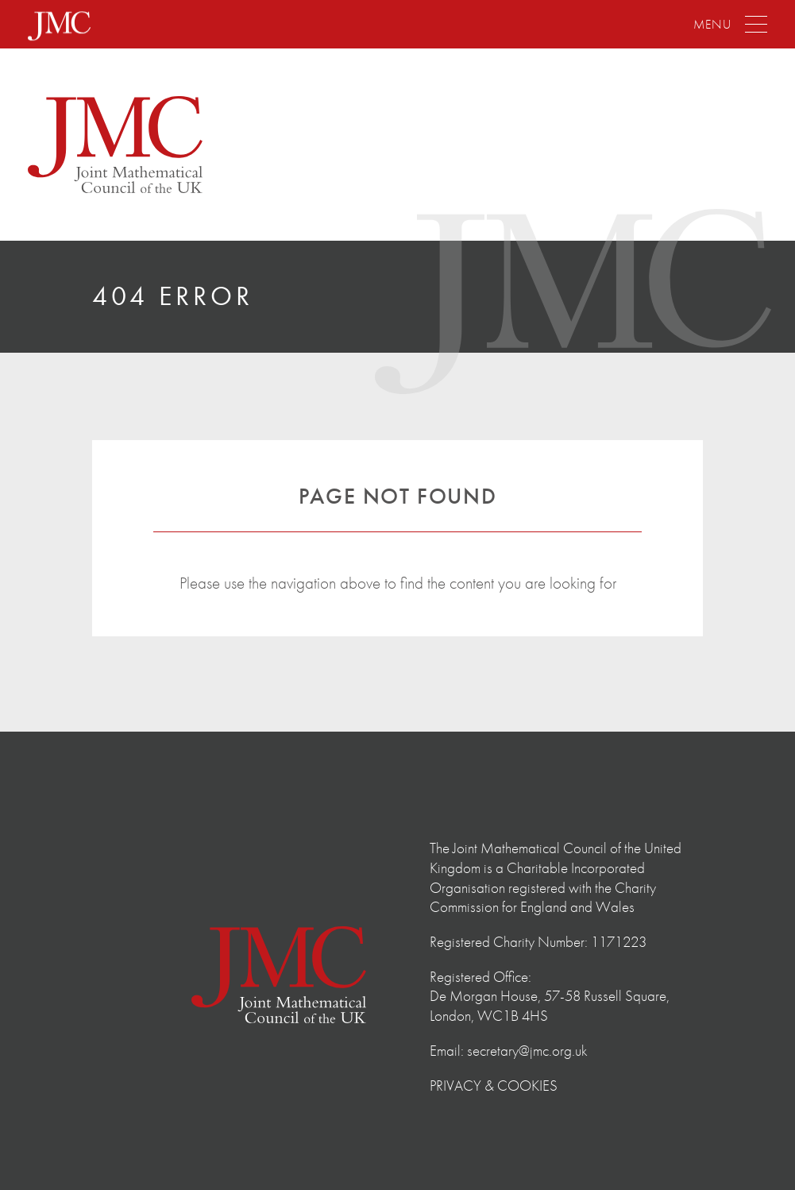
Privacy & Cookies (494, 1085)
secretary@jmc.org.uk (527, 1051)
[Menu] (730, 25)
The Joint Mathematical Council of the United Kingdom (115, 144)
